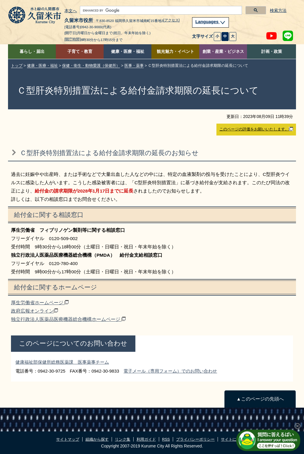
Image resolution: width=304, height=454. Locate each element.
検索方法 (278, 10)
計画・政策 (271, 51)
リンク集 (122, 439)
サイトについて (234, 439)
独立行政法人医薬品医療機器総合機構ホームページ (68, 319)
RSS (166, 439)
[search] (160, 10)
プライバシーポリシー (195, 439)
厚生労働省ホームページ (40, 302)
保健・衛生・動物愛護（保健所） (91, 65)
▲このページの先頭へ (260, 398)
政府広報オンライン (34, 310)
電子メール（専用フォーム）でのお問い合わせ (170, 370)
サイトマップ (67, 439)
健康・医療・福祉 (127, 51)
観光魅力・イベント (175, 51)
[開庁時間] (72, 39)
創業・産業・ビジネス (223, 51)
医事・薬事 (134, 65)
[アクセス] (171, 20)
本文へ (70, 11)
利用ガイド (146, 439)
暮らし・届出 (32, 51)
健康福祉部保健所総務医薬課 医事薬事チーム (62, 362)
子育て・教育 (79, 51)
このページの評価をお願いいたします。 (256, 129)
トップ (17, 65)
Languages (210, 21)
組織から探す (97, 439)
